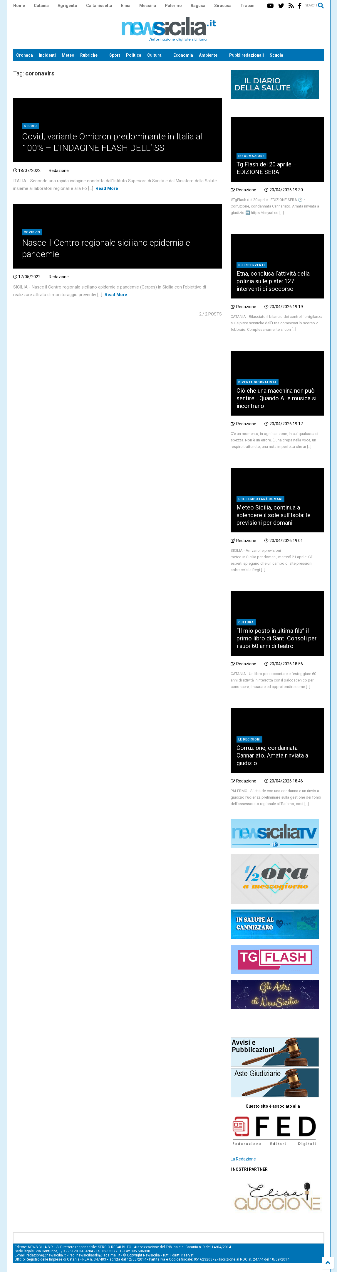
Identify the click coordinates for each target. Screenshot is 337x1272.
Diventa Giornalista (257, 382)
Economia (183, 55)
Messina (147, 5)
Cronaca (24, 55)
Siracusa (223, 5)
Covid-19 (32, 232)
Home (19, 5)
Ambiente (208, 55)
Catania (41, 5)
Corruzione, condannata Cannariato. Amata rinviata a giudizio (272, 755)
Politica (133, 55)
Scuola (276, 55)
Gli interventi (251, 265)
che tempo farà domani (260, 499)
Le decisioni (249, 739)
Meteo (68, 55)
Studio (30, 126)
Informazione (251, 156)
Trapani (248, 5)
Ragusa (198, 5)
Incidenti (47, 55)
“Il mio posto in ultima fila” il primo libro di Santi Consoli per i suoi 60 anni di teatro (277, 638)
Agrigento (67, 5)
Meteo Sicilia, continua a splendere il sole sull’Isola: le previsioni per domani (274, 515)
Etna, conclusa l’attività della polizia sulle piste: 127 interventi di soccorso (273, 281)
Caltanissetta (99, 5)
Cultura (154, 55)
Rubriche (89, 55)
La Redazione (243, 1159)
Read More (106, 188)
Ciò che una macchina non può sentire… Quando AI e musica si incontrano (276, 398)
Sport (114, 55)
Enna (125, 5)
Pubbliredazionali (246, 55)
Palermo (173, 5)
